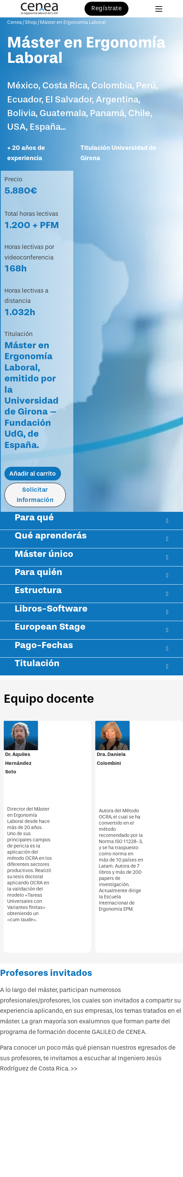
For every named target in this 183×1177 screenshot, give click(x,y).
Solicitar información (35, 495)
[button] (91, 521)
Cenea (14, 22)
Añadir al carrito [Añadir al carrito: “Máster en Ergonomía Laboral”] (32, 473)
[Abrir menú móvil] (158, 9)
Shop (31, 22)
